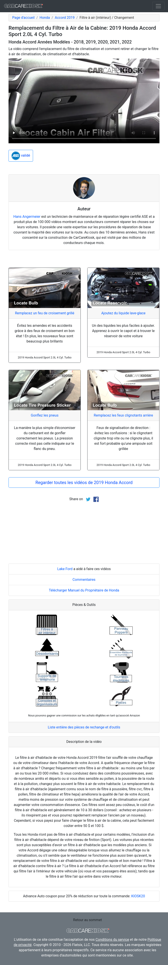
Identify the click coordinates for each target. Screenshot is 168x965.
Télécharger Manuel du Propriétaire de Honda (84, 590)
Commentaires (84, 580)
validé (20, 155)
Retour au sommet (87, 920)
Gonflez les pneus (44, 415)
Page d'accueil (23, 18)
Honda (45, 18)
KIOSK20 (138, 896)
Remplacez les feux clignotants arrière (123, 415)
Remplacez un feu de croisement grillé (44, 313)
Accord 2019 (65, 18)
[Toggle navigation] (158, 6)
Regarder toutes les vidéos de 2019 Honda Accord (84, 482)
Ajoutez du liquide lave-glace (123, 313)
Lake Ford (65, 569)
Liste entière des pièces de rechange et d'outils (84, 727)
